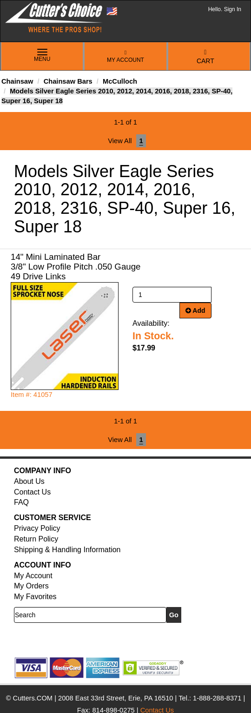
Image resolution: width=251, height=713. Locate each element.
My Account (125, 56)
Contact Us (32, 492)
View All (120, 141)
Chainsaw (17, 81)
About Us (29, 481)
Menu (42, 55)
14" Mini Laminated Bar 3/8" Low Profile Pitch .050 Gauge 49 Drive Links (75, 266)
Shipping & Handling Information (67, 550)
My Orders (31, 586)
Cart (205, 57)
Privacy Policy (37, 528)
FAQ (21, 502)
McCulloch (120, 81)
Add (195, 310)
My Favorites (35, 597)
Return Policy (36, 539)
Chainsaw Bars (68, 81)
